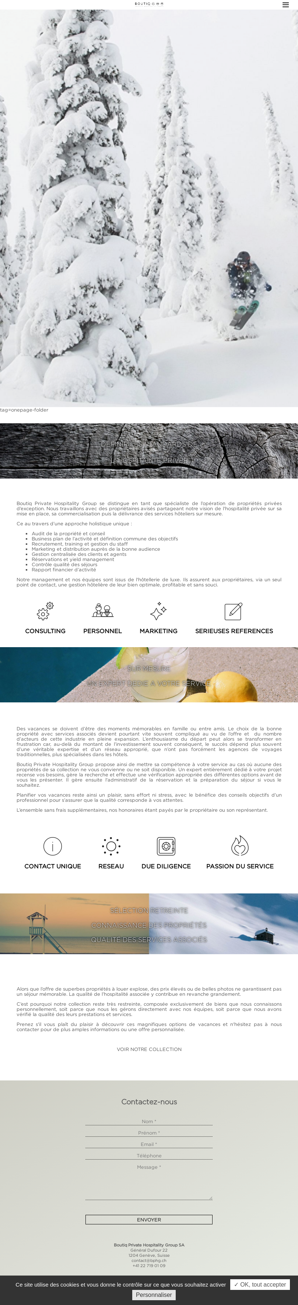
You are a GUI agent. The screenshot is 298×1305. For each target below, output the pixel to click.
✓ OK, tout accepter (260, 1284)
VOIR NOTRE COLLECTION (149, 1049)
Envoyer (149, 1219)
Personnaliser (154, 1295)
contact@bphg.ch (149, 1260)
